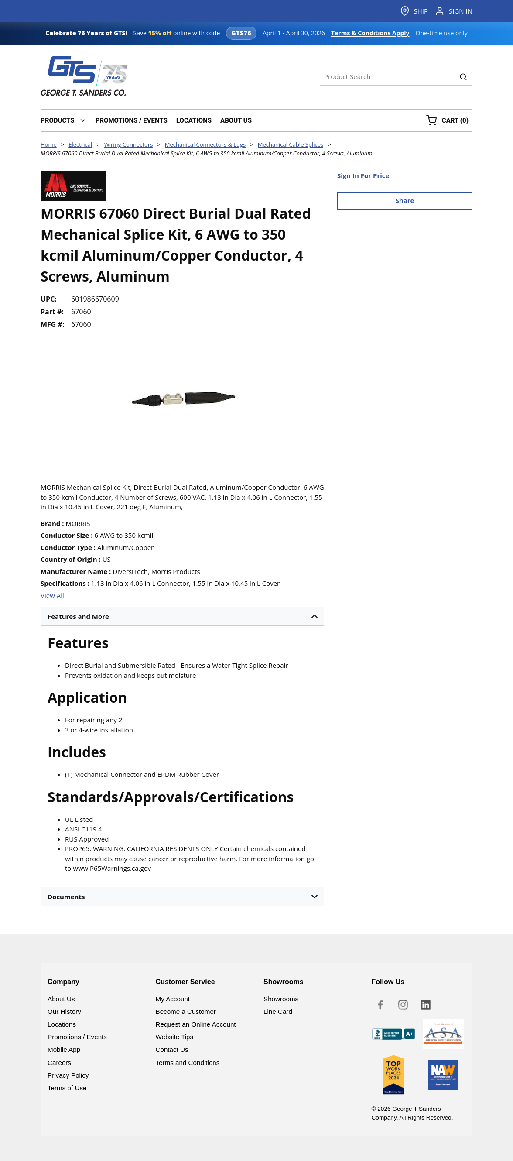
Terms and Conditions (188, 1062)
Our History (64, 1011)
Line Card (277, 1011)
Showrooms (280, 999)
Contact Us (172, 1049)
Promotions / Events (77, 1037)
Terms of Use (67, 1088)
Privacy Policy (68, 1075)
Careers (59, 1062)
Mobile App (64, 1049)
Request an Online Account (196, 1024)
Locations (62, 1024)
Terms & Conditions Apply (370, 33)
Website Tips (175, 1037)
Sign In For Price (363, 175)
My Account (173, 999)
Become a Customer (186, 1011)
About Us (61, 999)
